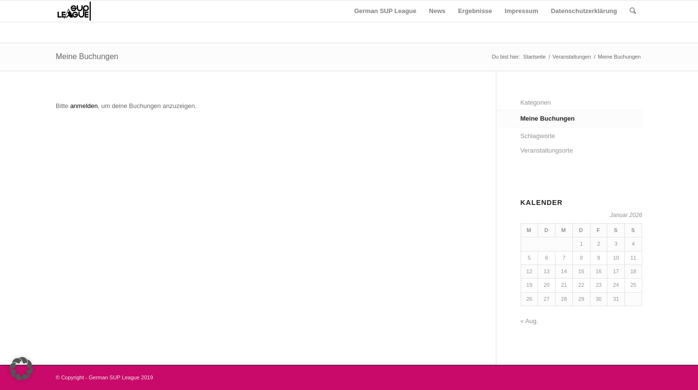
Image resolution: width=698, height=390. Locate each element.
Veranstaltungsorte (547, 150)
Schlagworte (538, 136)
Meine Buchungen (87, 56)
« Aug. (530, 321)
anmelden (84, 105)
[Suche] (632, 11)
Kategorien (536, 102)
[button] (21, 368)
